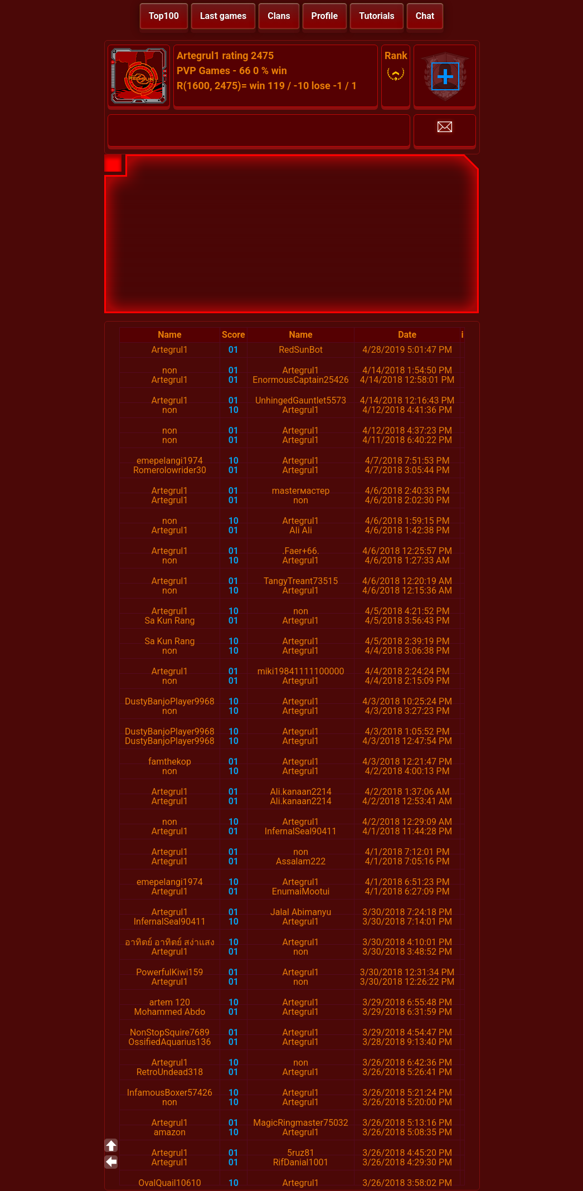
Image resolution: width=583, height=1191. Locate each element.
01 (234, 349)
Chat (425, 16)
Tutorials (377, 16)
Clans (279, 16)
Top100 (164, 16)
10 (234, 410)
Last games (223, 16)
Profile (325, 16)
